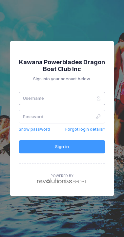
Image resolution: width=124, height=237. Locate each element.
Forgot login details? (85, 129)
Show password (34, 129)
